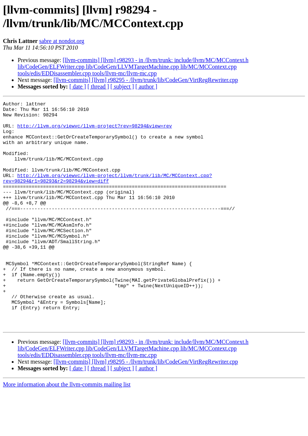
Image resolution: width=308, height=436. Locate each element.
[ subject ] (122, 86)
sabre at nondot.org (61, 41)
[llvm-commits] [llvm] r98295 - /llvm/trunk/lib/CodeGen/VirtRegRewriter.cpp (146, 80)
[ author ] (146, 86)
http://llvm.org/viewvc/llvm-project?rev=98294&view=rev (94, 131)
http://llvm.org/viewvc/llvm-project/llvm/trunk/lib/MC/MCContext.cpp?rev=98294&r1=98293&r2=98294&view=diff (107, 194)
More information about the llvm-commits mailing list (67, 429)
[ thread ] (98, 86)
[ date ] (77, 86)
